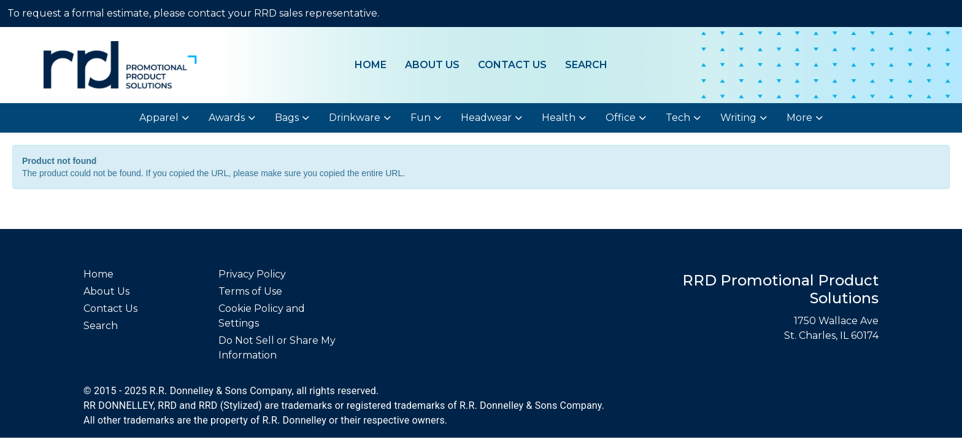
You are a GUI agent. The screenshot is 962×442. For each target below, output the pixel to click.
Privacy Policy (252, 274)
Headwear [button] (486, 117)
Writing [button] (738, 117)
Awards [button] (227, 117)
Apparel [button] (159, 117)
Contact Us (512, 65)
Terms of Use (250, 291)
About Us (432, 65)
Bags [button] (287, 117)
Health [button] (558, 117)
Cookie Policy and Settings (261, 316)
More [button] (799, 117)
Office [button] (621, 117)
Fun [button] (420, 117)
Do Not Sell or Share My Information (277, 348)
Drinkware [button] (354, 117)
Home (371, 65)
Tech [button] (678, 117)
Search (586, 65)
